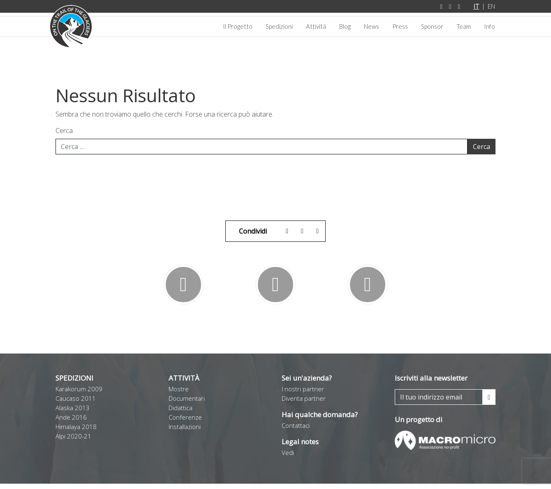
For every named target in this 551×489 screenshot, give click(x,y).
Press (400, 26)
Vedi (288, 458)
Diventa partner (304, 403)
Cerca (64, 135)
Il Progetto (237, 26)
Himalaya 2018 (76, 432)
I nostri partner (303, 394)
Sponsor (432, 26)
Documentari (187, 403)
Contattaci (296, 431)
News (371, 26)
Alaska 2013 (73, 413)
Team (463, 26)
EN (491, 6)
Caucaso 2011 (76, 403)
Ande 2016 (71, 422)
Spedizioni (279, 26)
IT (476, 6)
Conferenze (185, 422)
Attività (316, 26)
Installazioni (185, 432)
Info (489, 26)
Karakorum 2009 (79, 394)
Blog (345, 26)
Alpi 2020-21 (73, 441)
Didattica (180, 413)
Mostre (179, 394)
